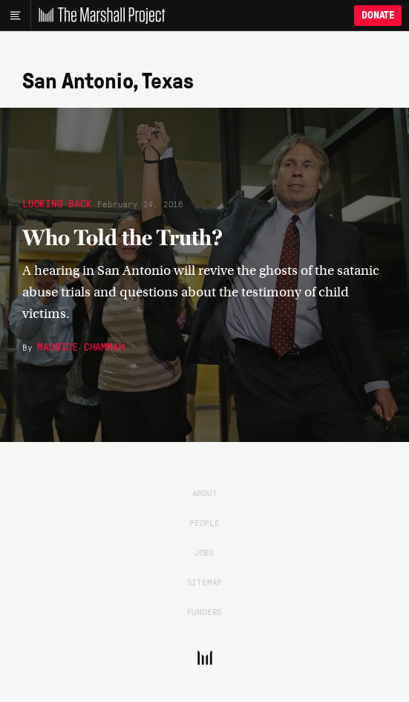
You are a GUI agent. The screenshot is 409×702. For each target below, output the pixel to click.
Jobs (204, 552)
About (204, 492)
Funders (205, 611)
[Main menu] (15, 15)
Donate (377, 15)
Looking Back (57, 202)
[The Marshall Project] (98, 15)
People (204, 522)
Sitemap (205, 582)
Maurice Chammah (80, 346)
